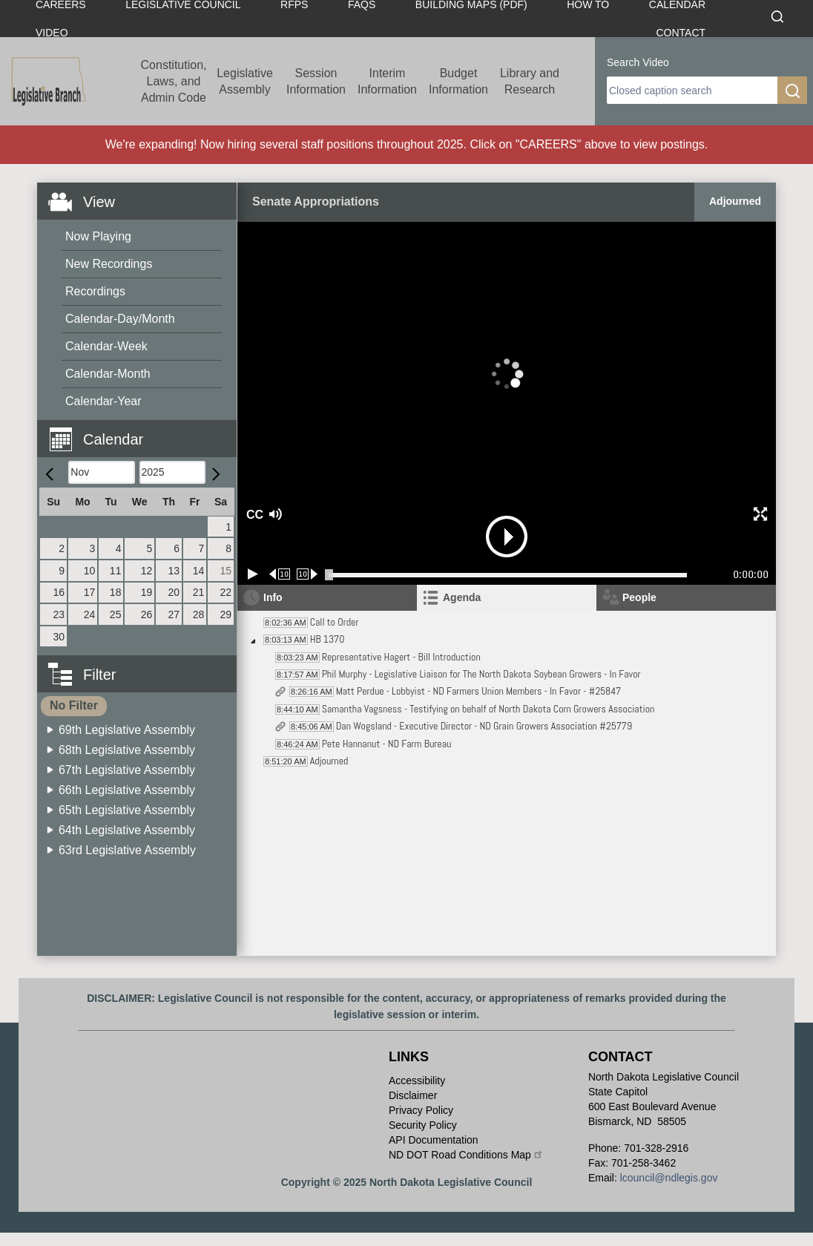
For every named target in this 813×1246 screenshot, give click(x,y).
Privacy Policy (421, 1110)
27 (174, 614)
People (639, 597)
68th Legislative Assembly (127, 750)
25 (116, 614)
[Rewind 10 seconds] (280, 574)
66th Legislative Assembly (127, 790)
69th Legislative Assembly (127, 730)
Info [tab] (273, 597)
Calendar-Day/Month (120, 318)
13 (174, 571)
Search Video (638, 62)
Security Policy (423, 1125)
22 (225, 592)
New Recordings (108, 264)
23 (59, 614)
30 (59, 637)
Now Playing (98, 236)
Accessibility (417, 1080)
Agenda (462, 597)
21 (199, 592)
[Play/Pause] (253, 574)
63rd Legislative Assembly (127, 850)
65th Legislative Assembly (127, 810)
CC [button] (253, 514)
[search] (692, 90)
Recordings (95, 291)
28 (199, 614)
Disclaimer (413, 1095)
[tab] (506, 598)
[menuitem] (142, 237)
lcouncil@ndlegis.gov (669, 1178)
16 (59, 592)
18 (116, 592)
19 (147, 592)
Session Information (316, 81)
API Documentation (433, 1140)
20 (174, 592)
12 (147, 571)
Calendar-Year (103, 401)
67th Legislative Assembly (127, 770)
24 (90, 614)
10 (90, 571)
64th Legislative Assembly (127, 830)
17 (90, 592)
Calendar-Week (106, 346)
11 (116, 571)
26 (147, 614)
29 (225, 614)
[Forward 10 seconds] (307, 574)
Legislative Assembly (245, 81)
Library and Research (529, 81)
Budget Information (458, 81)
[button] (142, 430)
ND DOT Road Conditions (466, 1155)
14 (199, 571)
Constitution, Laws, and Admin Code (174, 81)
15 (225, 571)
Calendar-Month (108, 373)
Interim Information (387, 81)
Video (52, 33)
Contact (680, 33)
